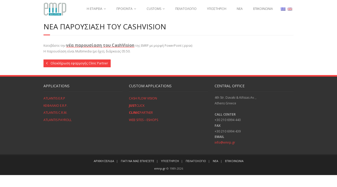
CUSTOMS (154, 8)
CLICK (137, 105)
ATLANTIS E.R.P (54, 98)
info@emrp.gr (225, 142)
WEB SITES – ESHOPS (143, 120)
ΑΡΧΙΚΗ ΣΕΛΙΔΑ (104, 161)
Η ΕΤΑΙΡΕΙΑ (94, 8)
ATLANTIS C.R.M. (55, 112)
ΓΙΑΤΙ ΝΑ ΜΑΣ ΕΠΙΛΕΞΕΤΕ (137, 161)
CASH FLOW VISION (143, 98)
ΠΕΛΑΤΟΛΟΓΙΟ (186, 8)
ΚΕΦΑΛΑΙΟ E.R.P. (55, 105)
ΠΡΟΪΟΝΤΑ (124, 8)
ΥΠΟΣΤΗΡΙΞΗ (216, 8)
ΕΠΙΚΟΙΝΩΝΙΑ (263, 8)
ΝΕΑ (240, 8)
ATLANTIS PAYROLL (57, 120)
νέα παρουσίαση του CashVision (100, 45)
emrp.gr (160, 168)
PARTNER (141, 112)
